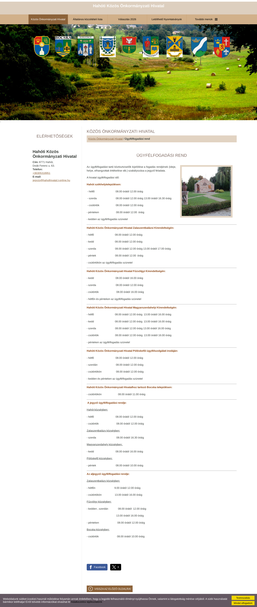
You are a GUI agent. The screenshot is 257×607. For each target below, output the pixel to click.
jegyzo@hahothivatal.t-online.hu (51, 180)
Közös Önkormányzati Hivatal (105, 138)
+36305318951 (41, 173)
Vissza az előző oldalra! (112, 588)
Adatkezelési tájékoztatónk (86, 601)
